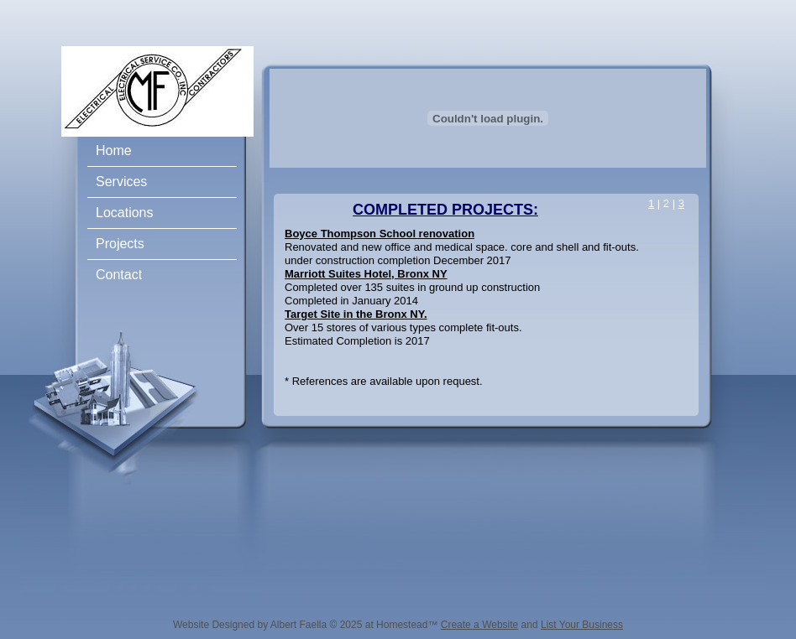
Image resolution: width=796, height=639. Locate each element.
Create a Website (480, 625)
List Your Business (582, 625)
